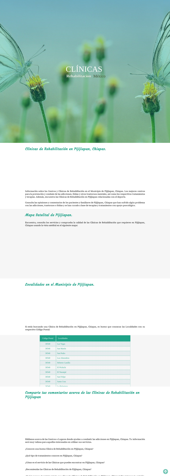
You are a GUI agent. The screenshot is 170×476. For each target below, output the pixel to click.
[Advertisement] (85, 170)
